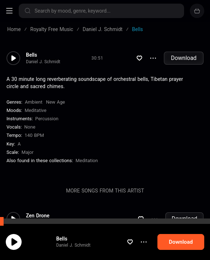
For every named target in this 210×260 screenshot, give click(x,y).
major (27, 152)
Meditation (87, 160)
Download (183, 58)
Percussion (46, 118)
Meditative (35, 110)
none (29, 127)
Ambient (34, 102)
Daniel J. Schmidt (73, 245)
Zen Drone (37, 215)
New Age (55, 102)
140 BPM (34, 135)
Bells (61, 239)
